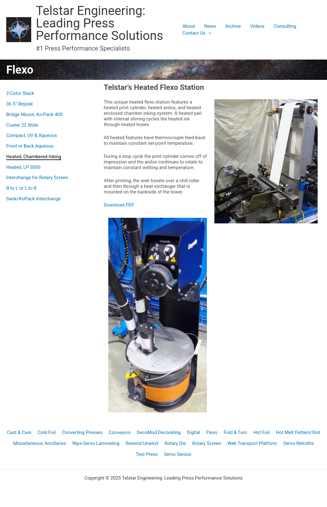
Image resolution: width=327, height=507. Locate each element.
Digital (193, 432)
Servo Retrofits (298, 443)
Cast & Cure (19, 432)
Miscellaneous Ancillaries (39, 443)
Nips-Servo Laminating (96, 443)
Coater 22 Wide (22, 125)
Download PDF (119, 205)
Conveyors (119, 432)
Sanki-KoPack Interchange (33, 199)
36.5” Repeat (19, 104)
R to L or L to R (21, 188)
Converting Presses (82, 432)
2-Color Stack (20, 93)
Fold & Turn (235, 432)
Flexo (211, 432)
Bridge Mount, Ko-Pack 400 (34, 114)
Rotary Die (175, 443)
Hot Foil (261, 432)
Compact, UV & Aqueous (31, 135)
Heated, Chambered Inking (33, 156)
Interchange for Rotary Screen (37, 177)
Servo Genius (177, 454)
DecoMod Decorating (158, 432)
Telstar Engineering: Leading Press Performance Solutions (99, 23)
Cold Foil (46, 432)
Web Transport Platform (252, 443)
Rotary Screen (206, 443)
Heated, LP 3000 (23, 167)
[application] (208, 33)
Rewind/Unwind (142, 443)
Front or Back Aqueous (30, 146)
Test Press (147, 454)
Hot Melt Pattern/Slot (298, 432)
